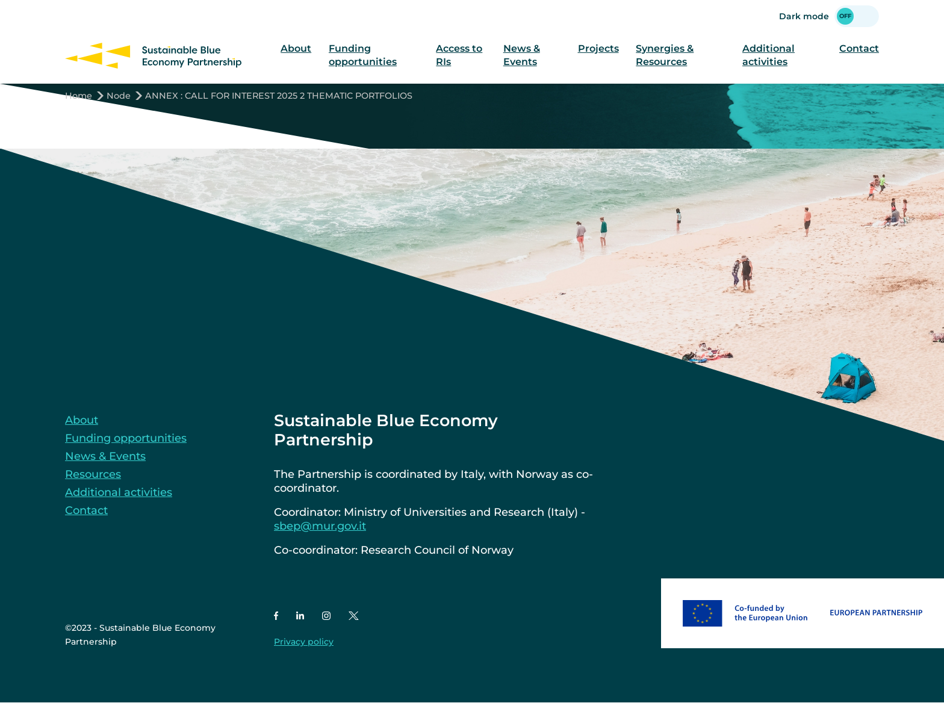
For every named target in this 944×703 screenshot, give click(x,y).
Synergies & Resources (665, 55)
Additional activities (768, 55)
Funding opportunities (363, 55)
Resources (93, 474)
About (296, 48)
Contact (859, 48)
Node (119, 95)
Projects (598, 48)
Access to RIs (459, 55)
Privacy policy (304, 641)
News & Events (521, 55)
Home (78, 95)
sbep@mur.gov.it (320, 526)
